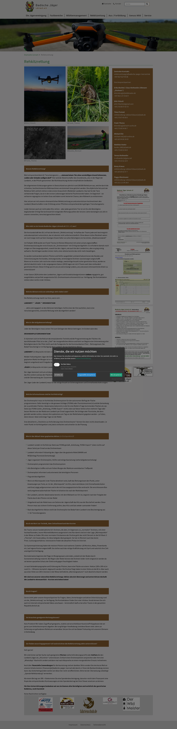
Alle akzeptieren (116, 375)
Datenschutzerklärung (83, 358)
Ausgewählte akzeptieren (86, 375)
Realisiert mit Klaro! (117, 379)
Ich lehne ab (59, 375)
